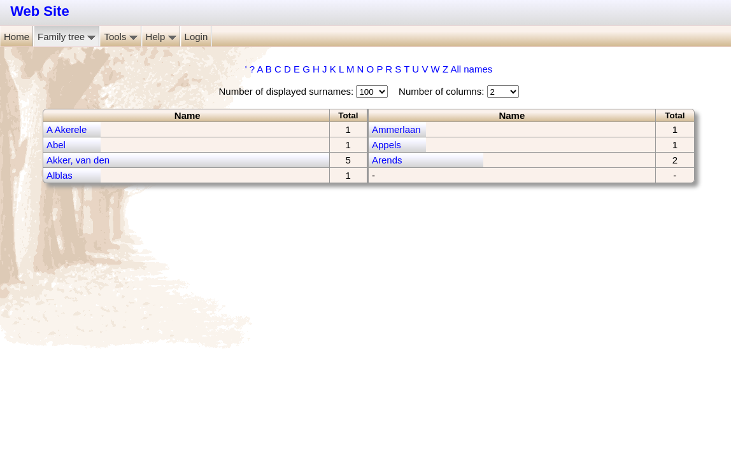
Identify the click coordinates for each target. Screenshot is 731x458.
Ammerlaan (396, 129)
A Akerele (66, 129)
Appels (386, 144)
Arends (387, 160)
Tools (120, 36)
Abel (56, 144)
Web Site (39, 11)
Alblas (59, 175)
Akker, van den (78, 160)
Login (196, 36)
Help (161, 36)
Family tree (67, 36)
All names (471, 69)
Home (16, 36)
